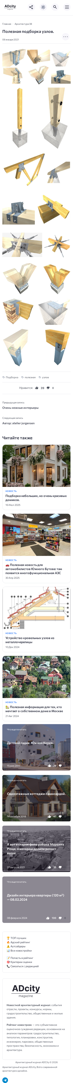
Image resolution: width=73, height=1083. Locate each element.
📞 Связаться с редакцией (23, 966)
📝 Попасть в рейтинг (20, 957)
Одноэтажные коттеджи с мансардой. (36, 793)
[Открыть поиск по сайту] (55, 7)
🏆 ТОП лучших (16, 938)
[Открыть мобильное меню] (67, 7)
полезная (30, 377)
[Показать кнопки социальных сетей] (31, 7)
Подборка (12, 377)
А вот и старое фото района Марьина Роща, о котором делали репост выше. (35, 848)
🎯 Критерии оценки (19, 962)
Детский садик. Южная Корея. (30, 743)
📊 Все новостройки (19, 950)
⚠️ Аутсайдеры (16, 946)
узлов (45, 377)
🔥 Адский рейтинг (18, 942)
